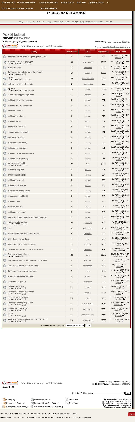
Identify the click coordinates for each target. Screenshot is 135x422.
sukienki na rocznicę (17, 148)
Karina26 (88, 73)
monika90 (88, 223)
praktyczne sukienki (17, 175)
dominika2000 (88, 79)
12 (117, 42)
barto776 (118, 229)
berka (118, 96)
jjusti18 (118, 288)
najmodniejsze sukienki (18, 132)
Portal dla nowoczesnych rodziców (17, 8)
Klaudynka (118, 68)
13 (120, 42)
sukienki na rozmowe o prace (21, 153)
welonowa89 (87, 304)
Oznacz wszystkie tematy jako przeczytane (112, 47)
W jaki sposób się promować (21, 276)
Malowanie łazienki (16, 163)
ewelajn (27, 38)
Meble (10, 314)
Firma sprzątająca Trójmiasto (21, 95)
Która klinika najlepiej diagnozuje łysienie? (27, 57)
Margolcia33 (88, 62)
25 (29, 90)
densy (118, 165)
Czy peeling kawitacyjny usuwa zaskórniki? (27, 260)
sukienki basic (14, 201)
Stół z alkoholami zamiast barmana (23, 234)
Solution (118, 224)
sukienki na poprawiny (18, 159)
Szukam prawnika (16, 286)
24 (26, 90)
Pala (88, 164)
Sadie (87, 89)
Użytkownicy (38, 21)
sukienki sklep (14, 121)
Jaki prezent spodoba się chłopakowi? (25, 72)
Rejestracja (58, 21)
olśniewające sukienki (18, 196)
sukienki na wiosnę (16, 116)
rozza (87, 271)
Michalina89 (118, 305)
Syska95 (118, 316)
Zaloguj (109, 21)
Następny (126, 42)
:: (107, 3)
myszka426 (18, 38)
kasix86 (118, 299)
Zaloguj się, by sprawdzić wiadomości (87, 21)
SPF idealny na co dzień (18, 239)
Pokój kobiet (13, 34)
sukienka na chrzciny (17, 143)
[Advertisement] (66, 354)
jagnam (88, 95)
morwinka (88, 68)
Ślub (4, 3)
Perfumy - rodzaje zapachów (20, 303)
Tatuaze (11, 88)
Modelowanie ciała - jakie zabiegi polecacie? (28, 319)
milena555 (87, 228)
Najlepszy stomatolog (17, 222)
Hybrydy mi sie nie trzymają (20, 84)
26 (32, 90)
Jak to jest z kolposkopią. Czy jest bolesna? (27, 217)
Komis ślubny (67, 3)
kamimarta (87, 266)
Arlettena (88, 234)
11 (115, 42)
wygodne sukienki (16, 137)
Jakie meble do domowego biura (22, 271)
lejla (87, 239)
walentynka (87, 309)
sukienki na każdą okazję (19, 191)
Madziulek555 (118, 256)
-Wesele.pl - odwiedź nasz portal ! (21, 3)
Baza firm (81, 3)
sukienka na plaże (16, 169)
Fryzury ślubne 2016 (48, 3)
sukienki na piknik (16, 180)
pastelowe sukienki (16, 127)
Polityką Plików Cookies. (66, 413)
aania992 (118, 310)
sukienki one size (15, 207)
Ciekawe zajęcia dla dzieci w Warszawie (25, 250)
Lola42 (88, 287)
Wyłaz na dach (14, 68)
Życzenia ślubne (96, 3)
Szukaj (28, 21)
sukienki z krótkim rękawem (20, 100)
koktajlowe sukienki (17, 185)
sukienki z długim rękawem (20, 105)
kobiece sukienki (15, 111)
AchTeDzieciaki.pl (49, 8)
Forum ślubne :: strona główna (34, 46)
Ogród (10, 77)
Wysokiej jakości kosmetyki (20, 61)
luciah (118, 85)
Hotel (10, 228)
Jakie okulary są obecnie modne (22, 244)
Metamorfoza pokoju (17, 282)
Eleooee (87, 57)
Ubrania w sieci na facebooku (21, 292)
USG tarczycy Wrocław (18, 297)
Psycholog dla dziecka (18, 308)
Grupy (48, 21)
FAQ (21, 21)
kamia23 (87, 293)
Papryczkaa (88, 84)
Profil (67, 21)
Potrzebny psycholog (17, 254)
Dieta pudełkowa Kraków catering (23, 266)
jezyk (118, 63)
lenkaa (118, 74)
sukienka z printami (16, 212)
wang (88, 255)
